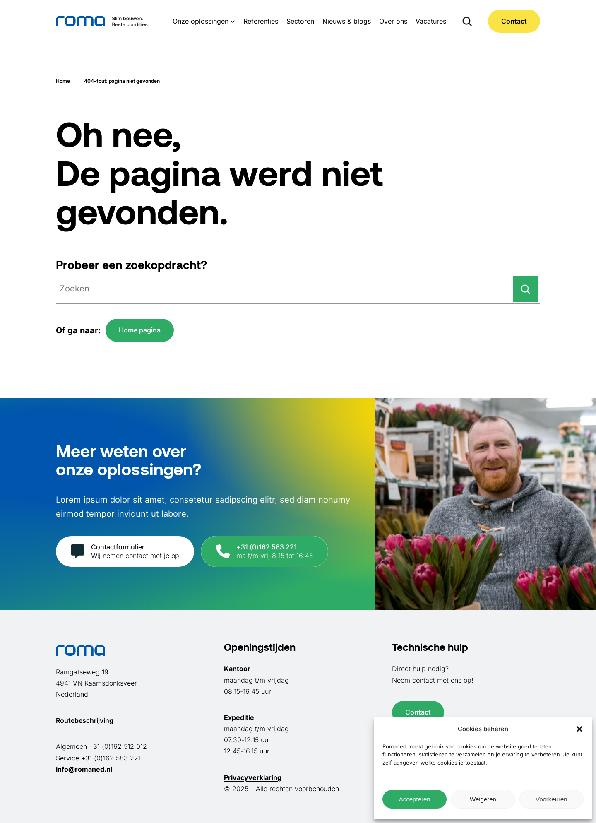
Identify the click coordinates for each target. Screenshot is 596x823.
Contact (514, 21)
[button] (579, 729)
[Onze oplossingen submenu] (232, 21)
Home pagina (140, 330)
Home (63, 81)
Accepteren (414, 799)
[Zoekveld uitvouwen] (467, 21)
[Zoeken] (525, 289)
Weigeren (483, 799)
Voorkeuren (551, 799)
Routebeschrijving (84, 720)
